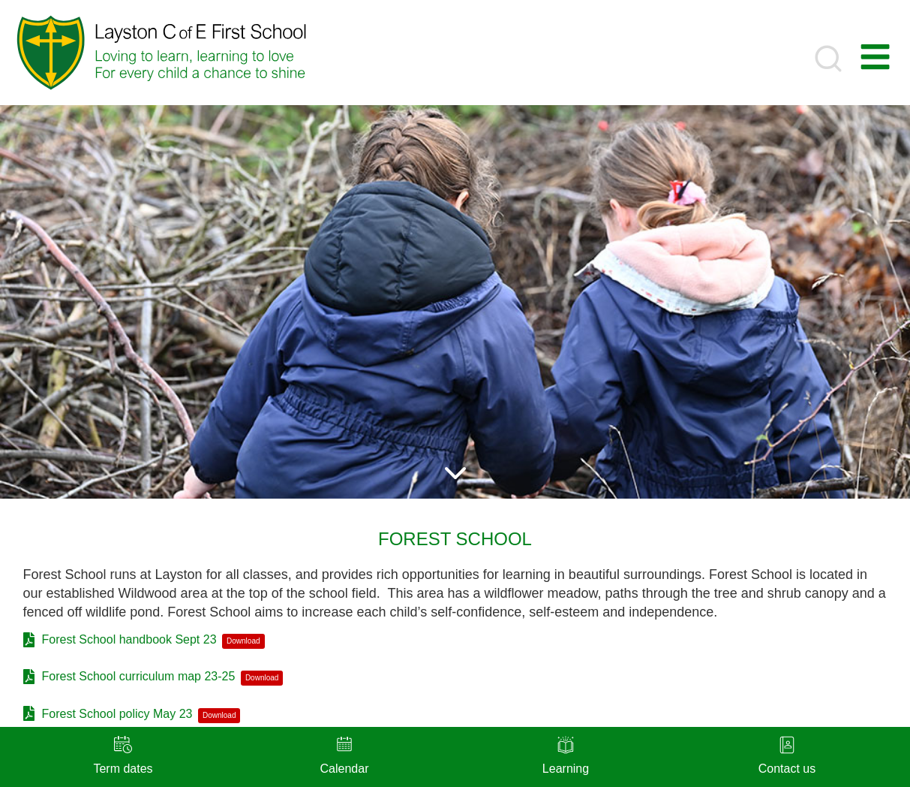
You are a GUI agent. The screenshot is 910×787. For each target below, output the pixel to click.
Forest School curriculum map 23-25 (139, 676)
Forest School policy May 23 (117, 713)
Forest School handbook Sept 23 (129, 639)
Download (243, 641)
